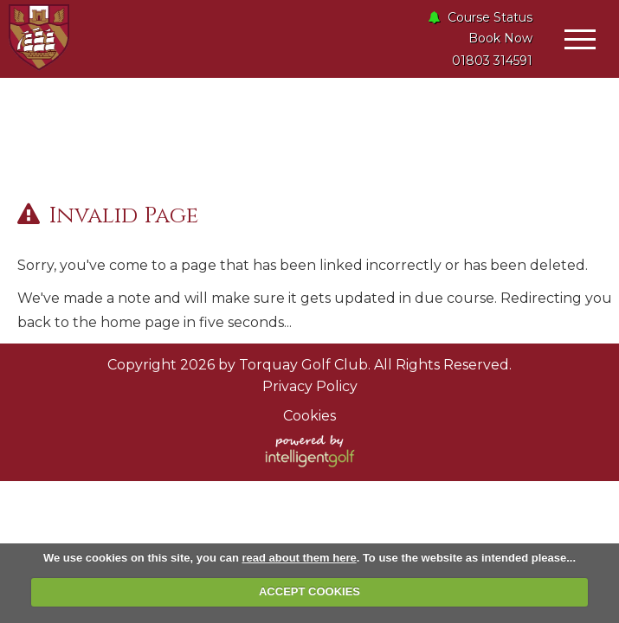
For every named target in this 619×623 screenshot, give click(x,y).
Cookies (309, 416)
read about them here (299, 557)
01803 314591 (492, 60)
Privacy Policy (310, 386)
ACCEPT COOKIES (309, 591)
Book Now (500, 38)
